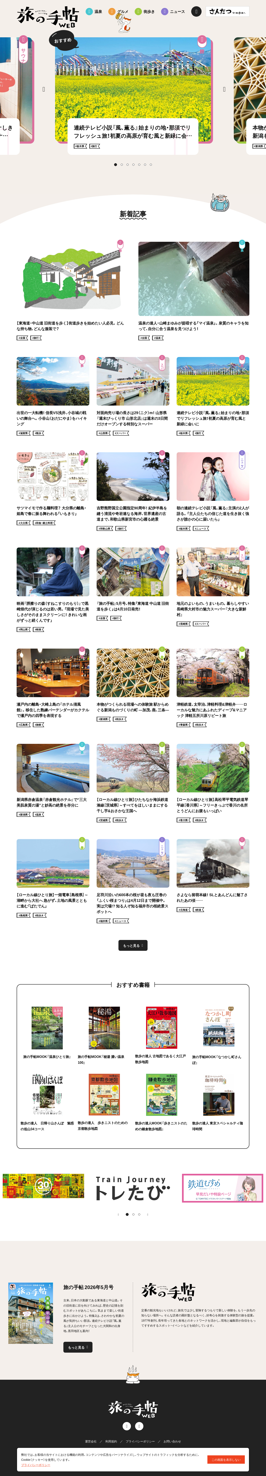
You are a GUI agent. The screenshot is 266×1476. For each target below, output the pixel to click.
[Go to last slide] (43, 89)
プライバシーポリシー (140, 1441)
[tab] (115, 164)
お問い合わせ (172, 1441)
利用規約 (111, 1441)
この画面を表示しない (226, 1459)
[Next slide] (224, 89)
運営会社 (91, 1441)
